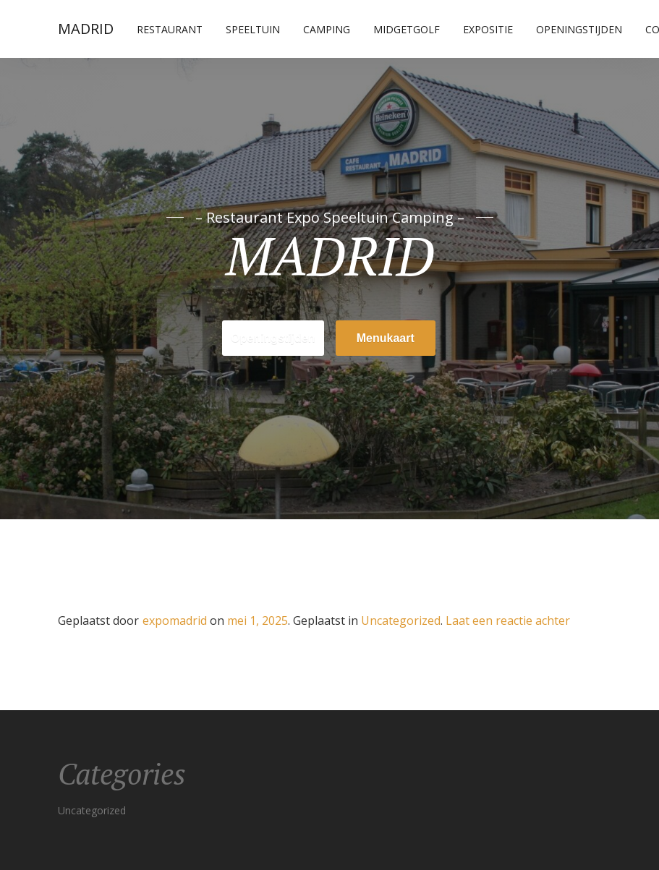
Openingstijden (579, 29)
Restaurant (170, 29)
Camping (326, 29)
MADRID (86, 28)
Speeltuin (253, 29)
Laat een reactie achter (508, 620)
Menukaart (385, 338)
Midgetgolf (406, 29)
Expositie (488, 29)
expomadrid (175, 620)
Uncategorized (401, 620)
